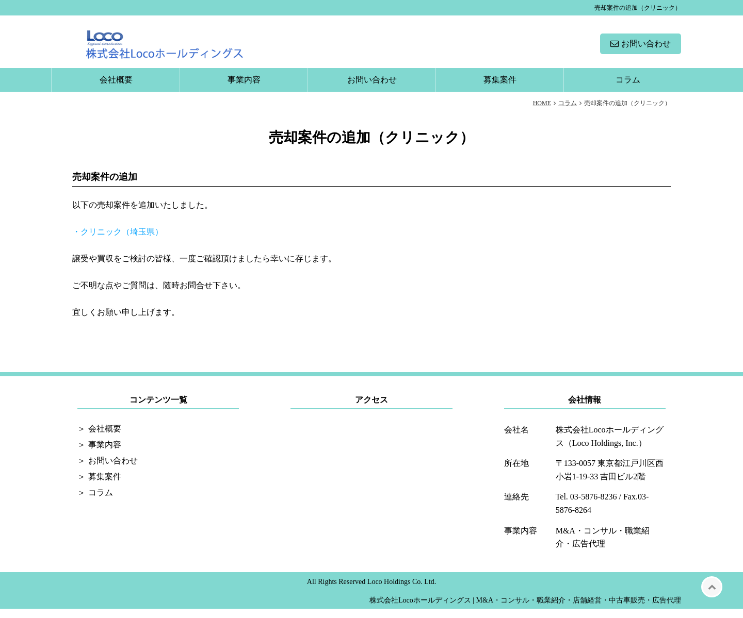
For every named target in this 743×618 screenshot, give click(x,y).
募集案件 (499, 89)
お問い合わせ (646, 48)
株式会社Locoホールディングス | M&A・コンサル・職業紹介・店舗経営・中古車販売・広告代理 (525, 609)
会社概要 (116, 89)
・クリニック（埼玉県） (117, 241)
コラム (628, 89)
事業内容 (244, 89)
